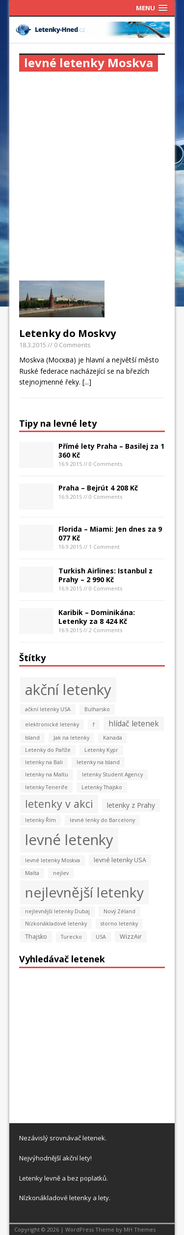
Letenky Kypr (101, 749)
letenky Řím (40, 820)
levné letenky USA (120, 860)
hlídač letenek (133, 723)
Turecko (71, 936)
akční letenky (68, 689)
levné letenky (69, 839)
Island (32, 737)
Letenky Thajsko (101, 787)
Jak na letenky (71, 737)
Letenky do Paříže (48, 749)
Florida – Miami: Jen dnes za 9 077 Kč (110, 533)
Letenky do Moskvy (67, 333)
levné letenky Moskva (52, 860)
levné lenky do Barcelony (102, 820)
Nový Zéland (119, 911)
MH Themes (140, 1229)
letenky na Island (98, 762)
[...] (86, 381)
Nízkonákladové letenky (56, 923)
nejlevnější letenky (84, 892)
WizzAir (131, 936)
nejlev (61, 873)
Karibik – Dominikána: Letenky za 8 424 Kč (96, 617)
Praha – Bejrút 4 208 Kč (98, 487)
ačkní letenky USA (48, 709)
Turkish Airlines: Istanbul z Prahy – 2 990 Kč (105, 575)
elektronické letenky (52, 724)
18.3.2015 (32, 344)
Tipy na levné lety (58, 423)
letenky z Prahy (131, 805)
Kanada (112, 737)
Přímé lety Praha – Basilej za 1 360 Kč (111, 450)
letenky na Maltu (46, 774)
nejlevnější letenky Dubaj (57, 911)
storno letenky (119, 923)
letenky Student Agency (112, 774)
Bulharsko (97, 709)
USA (101, 936)
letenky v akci (59, 804)
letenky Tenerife (46, 787)
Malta (32, 873)
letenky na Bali (44, 762)
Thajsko (36, 936)
